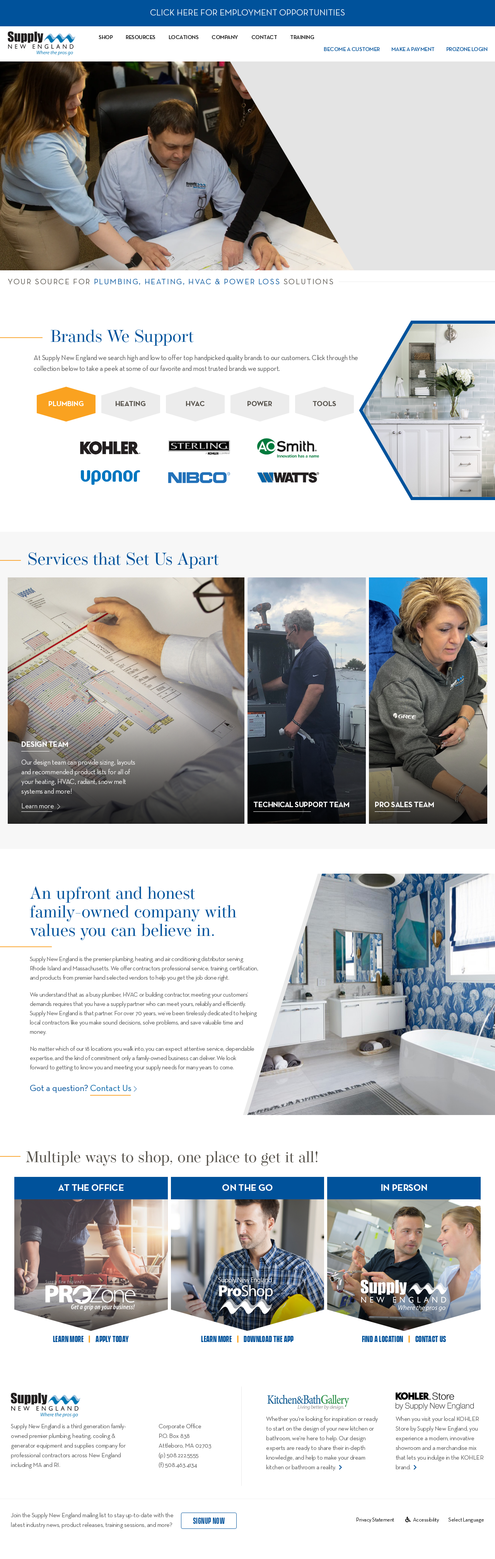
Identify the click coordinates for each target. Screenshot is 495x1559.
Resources (140, 37)
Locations (184, 37)
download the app (269, 1339)
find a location (382, 1339)
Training (302, 37)
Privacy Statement (375, 1520)
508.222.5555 (183, 1456)
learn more (68, 1339)
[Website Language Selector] (466, 1519)
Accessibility (422, 1520)
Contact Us (110, 1088)
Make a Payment (413, 49)
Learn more (40, 806)
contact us (430, 1339)
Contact (264, 37)
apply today (112, 1339)
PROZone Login (467, 49)
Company (225, 37)
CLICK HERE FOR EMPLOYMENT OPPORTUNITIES (247, 13)
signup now (209, 1521)
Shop (106, 37)
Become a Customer (352, 49)
